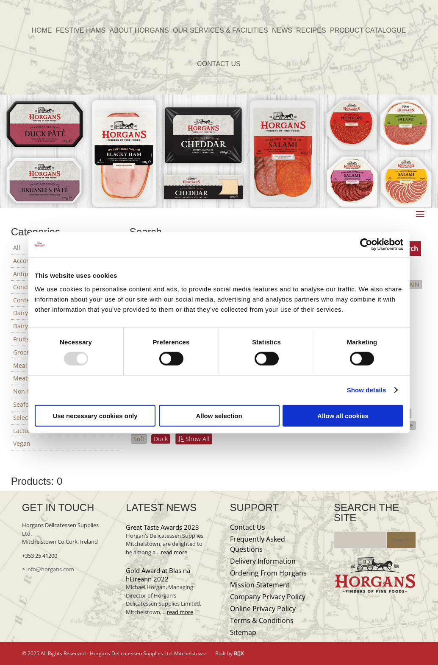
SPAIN (410, 284)
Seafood (24, 404)
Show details (366, 390)
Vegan (21, 443)
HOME (41, 31)
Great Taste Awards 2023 (162, 527)
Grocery (24, 352)
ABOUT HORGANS (139, 31)
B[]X (239, 653)
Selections (27, 418)
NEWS (282, 31)
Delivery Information (263, 561)
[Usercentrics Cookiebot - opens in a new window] (366, 244)
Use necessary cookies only (95, 415)
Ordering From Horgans (268, 573)
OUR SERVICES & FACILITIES (220, 31)
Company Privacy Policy (267, 596)
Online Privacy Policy (263, 608)
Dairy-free (27, 326)
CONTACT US (219, 64)
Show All (194, 439)
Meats (21, 378)
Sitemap (243, 632)
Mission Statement (260, 585)
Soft (138, 439)
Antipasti (26, 274)
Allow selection (219, 415)
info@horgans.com (50, 569)
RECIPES (311, 31)
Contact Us (247, 527)
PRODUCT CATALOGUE (368, 31)
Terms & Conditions (262, 620)
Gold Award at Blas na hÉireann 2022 (158, 574)
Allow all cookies (343, 415)
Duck (161, 439)
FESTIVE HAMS (80, 31)
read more (174, 552)
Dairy (20, 313)
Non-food (26, 391)
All (16, 247)
